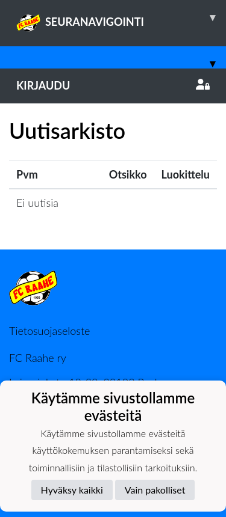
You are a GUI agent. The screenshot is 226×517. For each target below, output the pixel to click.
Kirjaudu (113, 85)
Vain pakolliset (155, 489)
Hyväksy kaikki (72, 489)
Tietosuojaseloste (49, 330)
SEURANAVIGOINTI (121, 17)
